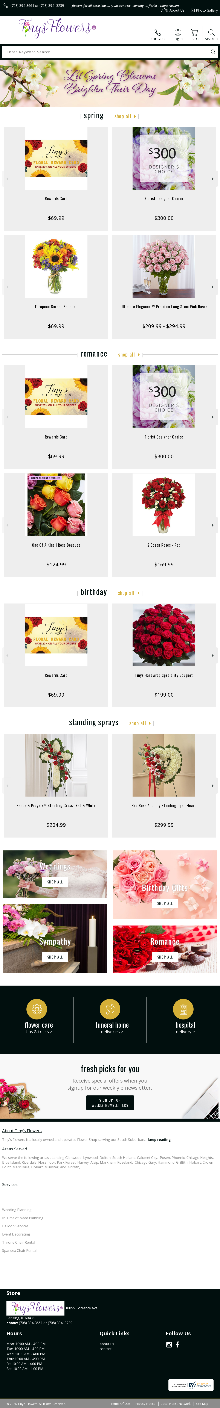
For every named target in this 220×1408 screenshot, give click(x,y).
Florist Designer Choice (164, 198)
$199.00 (164, 694)
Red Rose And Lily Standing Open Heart (164, 805)
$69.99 (56, 217)
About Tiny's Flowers (22, 1130)
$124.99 (56, 564)
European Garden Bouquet (56, 306)
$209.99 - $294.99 (164, 326)
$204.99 (56, 824)
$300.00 (164, 217)
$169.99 (164, 564)
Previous (6, 179)
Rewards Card (56, 198)
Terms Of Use (120, 1404)
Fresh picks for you (110, 1076)
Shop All (123, 116)
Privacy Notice (145, 1404)
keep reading (159, 1139)
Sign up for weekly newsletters (110, 1103)
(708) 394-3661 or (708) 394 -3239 (37, 5)
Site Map (202, 1404)
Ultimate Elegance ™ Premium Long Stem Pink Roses (164, 306)
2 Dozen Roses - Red (163, 545)
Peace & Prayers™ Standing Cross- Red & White (56, 805)
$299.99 (164, 824)
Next (213, 179)
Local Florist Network (176, 1404)
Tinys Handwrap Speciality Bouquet (164, 675)
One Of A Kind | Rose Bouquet (56, 545)
